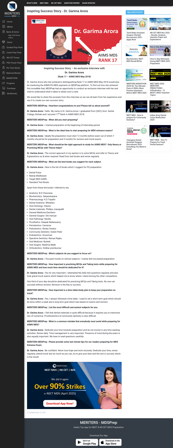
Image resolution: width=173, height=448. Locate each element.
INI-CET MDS (56, 3)
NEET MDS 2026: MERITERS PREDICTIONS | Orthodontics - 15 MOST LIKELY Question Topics (160, 89)
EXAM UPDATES (88, 3)
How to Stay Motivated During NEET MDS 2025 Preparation (160, 61)
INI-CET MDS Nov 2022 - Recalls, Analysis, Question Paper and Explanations (160, 36)
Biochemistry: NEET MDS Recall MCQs (135, 60)
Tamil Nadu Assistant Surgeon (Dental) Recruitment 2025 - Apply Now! (136, 36)
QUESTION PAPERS (71, 3)
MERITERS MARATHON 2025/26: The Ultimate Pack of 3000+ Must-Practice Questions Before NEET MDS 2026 (137, 88)
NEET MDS (44, 3)
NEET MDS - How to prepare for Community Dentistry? (136, 117)
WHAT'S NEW (32, 3)
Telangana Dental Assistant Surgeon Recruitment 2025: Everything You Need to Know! (136, 144)
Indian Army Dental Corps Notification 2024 (158, 117)
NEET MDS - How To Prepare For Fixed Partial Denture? (158, 142)
